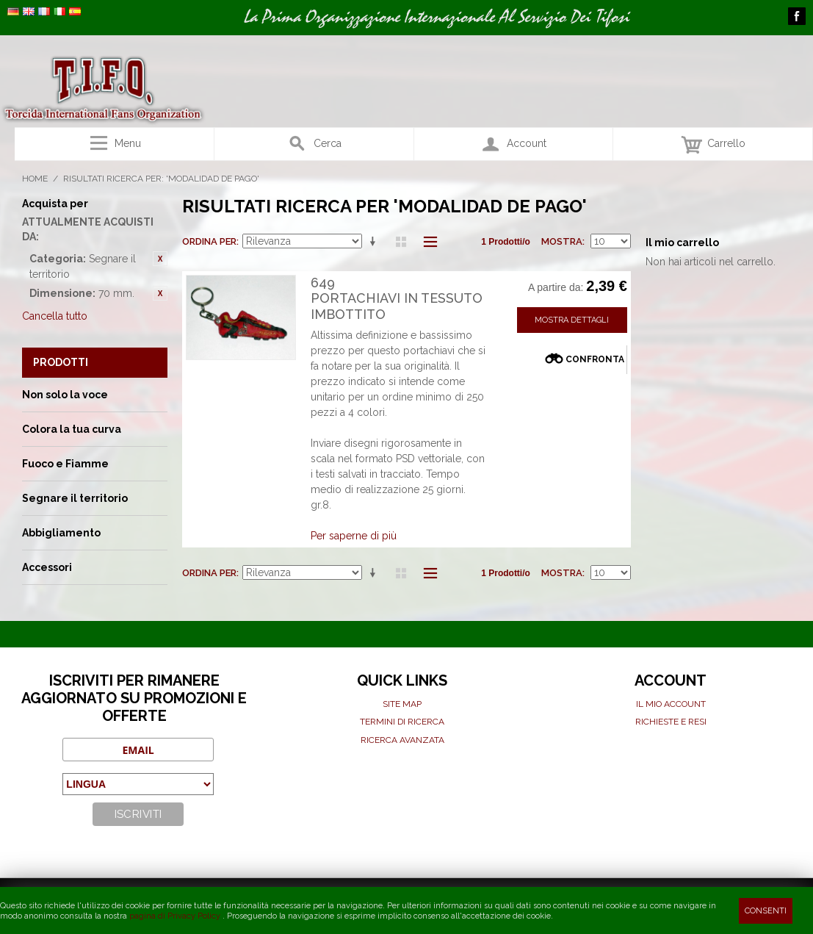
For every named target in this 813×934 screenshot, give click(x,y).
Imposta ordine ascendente (375, 242)
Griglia (401, 242)
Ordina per (209, 241)
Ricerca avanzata (402, 740)
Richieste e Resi (671, 721)
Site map (402, 704)
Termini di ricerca (402, 721)
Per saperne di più (354, 536)
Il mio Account (671, 704)
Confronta (595, 359)
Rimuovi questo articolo (160, 258)
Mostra (561, 241)
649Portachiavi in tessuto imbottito (397, 298)
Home (35, 178)
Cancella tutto (54, 316)
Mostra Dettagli (572, 320)
